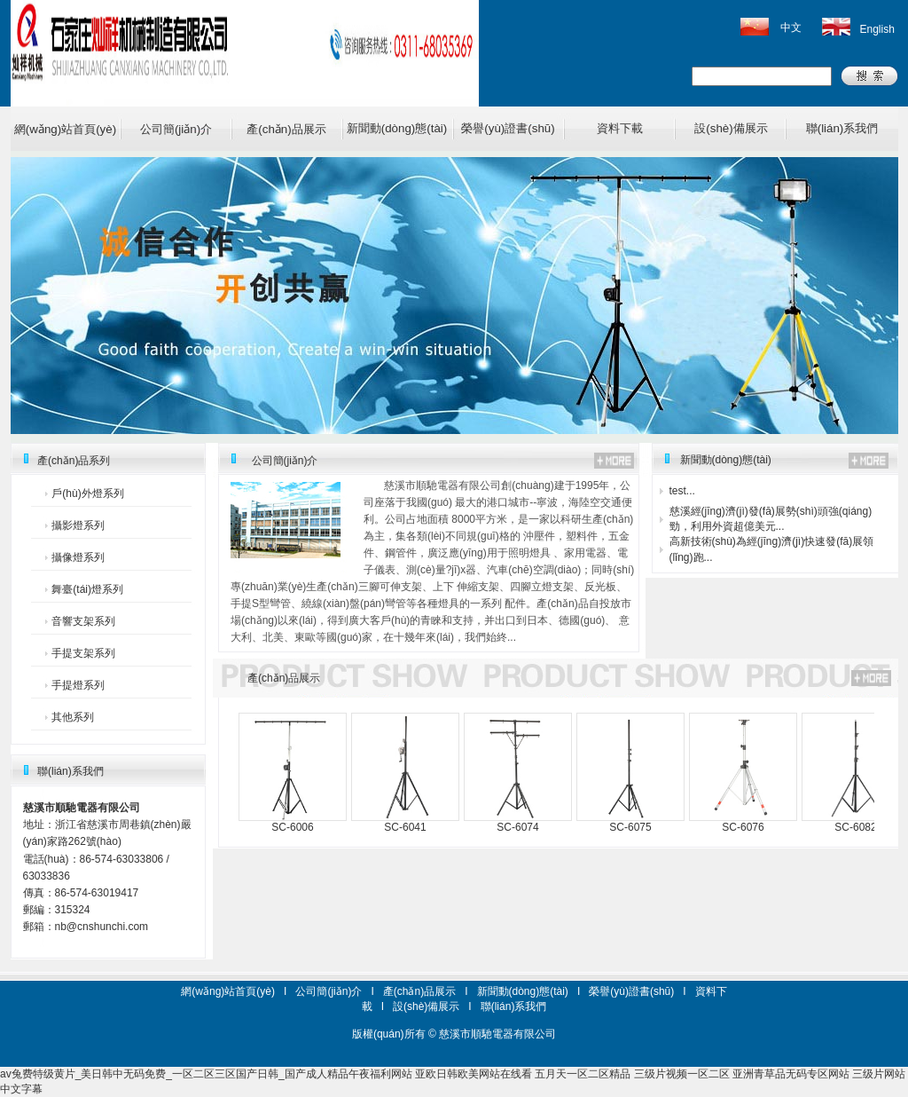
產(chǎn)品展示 (286, 129)
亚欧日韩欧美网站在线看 (473, 1074)
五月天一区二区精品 (582, 1074)
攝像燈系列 (78, 557)
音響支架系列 (83, 621)
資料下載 (620, 128)
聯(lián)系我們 (842, 128)
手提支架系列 (83, 653)
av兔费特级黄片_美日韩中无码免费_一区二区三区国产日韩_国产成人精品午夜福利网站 (206, 1074)
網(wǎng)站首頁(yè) (65, 129)
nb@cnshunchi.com (102, 926)
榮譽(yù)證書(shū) (507, 128)
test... (682, 491)
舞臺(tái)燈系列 (87, 589)
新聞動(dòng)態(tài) (397, 128)
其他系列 (72, 717)
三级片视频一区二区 (682, 1074)
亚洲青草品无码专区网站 (790, 1074)
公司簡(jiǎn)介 (176, 129)
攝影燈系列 (78, 525)
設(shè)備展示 (730, 128)
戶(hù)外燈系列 (87, 493)
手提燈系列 (78, 685)
